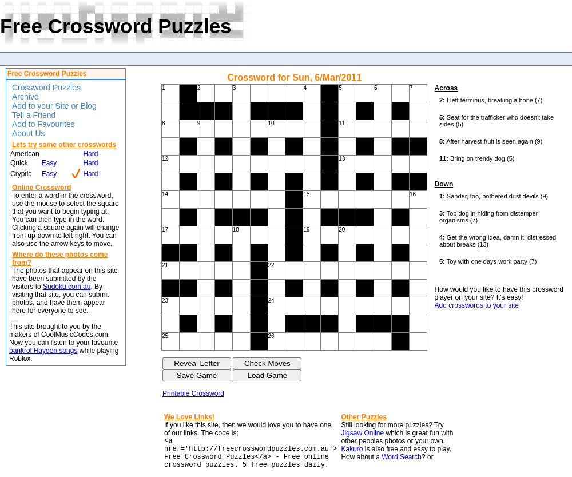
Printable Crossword (193, 393)
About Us (28, 133)
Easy (49, 163)
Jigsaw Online (362, 433)
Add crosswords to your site (477, 305)
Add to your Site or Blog (54, 105)
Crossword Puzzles (46, 87)
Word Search (402, 457)
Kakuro (352, 449)
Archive (25, 96)
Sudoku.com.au (66, 287)
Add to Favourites (43, 124)
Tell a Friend (33, 115)
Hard (90, 154)
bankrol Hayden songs (43, 351)
